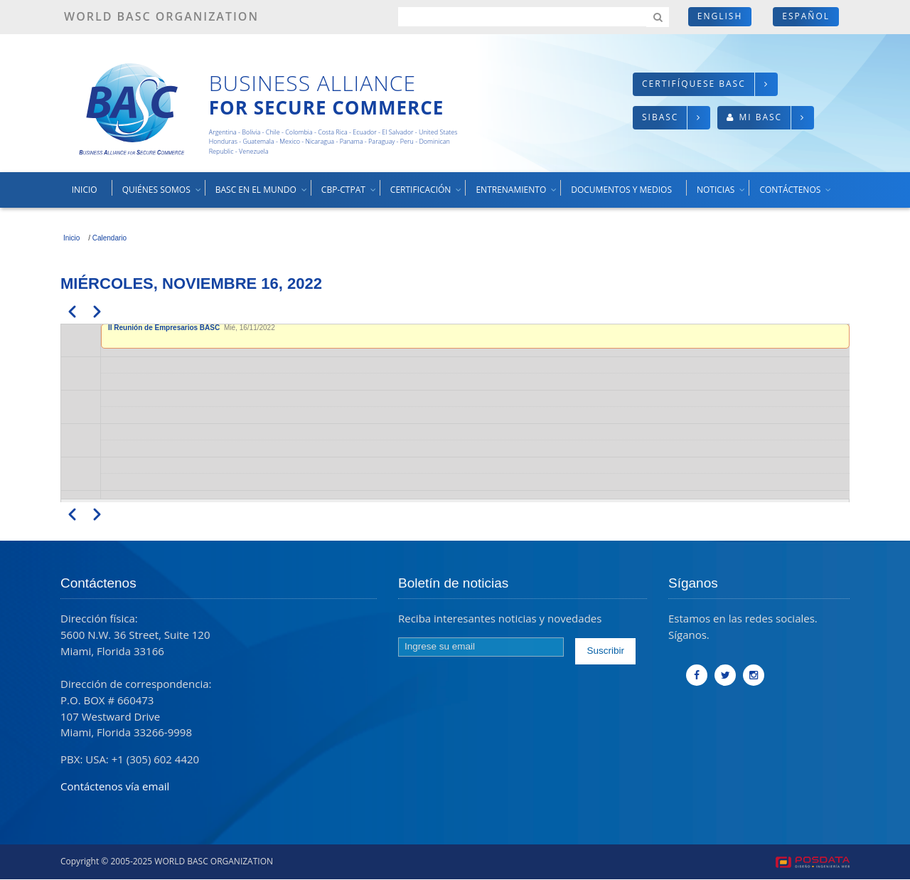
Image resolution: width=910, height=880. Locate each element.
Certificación (426, 195)
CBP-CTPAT (349, 195)
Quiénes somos (162, 195)
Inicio (84, 190)
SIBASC (660, 117)
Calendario (109, 238)
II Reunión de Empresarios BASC (165, 328)
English (719, 16)
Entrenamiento (517, 195)
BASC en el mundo (262, 195)
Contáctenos (796, 195)
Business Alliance (312, 82)
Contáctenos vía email (114, 786)
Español (806, 16)
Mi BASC (760, 117)
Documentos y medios (621, 190)
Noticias (721, 195)
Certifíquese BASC (694, 84)
